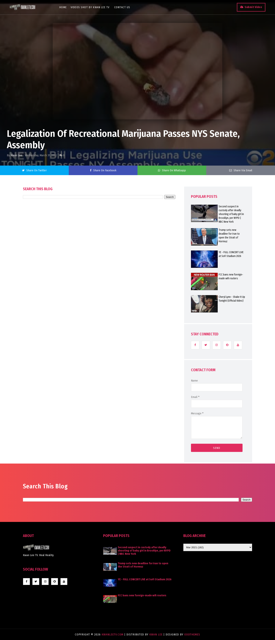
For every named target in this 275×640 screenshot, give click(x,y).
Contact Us (122, 7)
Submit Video (253, 7)
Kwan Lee (16, 155)
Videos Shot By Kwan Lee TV (90, 7)
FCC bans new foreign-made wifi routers (231, 276)
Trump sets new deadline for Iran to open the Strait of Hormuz (229, 235)
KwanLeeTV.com (113, 634)
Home (63, 7)
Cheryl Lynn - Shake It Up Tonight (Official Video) (232, 298)
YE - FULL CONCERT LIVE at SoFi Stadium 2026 (231, 254)
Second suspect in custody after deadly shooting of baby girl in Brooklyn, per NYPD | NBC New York (231, 214)
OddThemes (192, 634)
